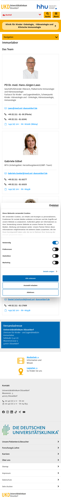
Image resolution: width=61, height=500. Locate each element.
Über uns (6, 460)
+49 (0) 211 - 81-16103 (17, 184)
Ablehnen (30, 292)
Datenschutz (7, 480)
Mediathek (32, 357)
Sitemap (5, 467)
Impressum (6, 473)
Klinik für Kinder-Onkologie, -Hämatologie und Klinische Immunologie (29, 25)
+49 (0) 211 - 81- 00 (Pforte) (20, 114)
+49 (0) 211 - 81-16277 (17, 179)
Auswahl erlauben (30, 285)
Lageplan (31, 368)
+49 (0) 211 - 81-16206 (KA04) (23, 124)
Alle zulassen (30, 278)
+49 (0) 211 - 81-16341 (17, 119)
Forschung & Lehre (10, 447)
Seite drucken (7, 487)
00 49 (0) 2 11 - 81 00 (14, 401)
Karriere (6, 453)
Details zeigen (48, 271)
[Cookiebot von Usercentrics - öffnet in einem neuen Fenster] (49, 205)
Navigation (8, 37)
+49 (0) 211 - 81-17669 (17, 305)
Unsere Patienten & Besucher (15, 441)
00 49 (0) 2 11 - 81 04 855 (16, 404)
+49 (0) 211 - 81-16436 (19, 189)
